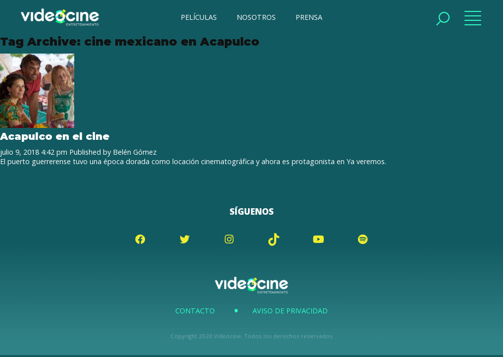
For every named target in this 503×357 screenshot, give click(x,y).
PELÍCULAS (199, 17)
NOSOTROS (256, 17)
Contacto (195, 310)
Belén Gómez (134, 152)
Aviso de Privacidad (290, 310)
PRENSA (309, 17)
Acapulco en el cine (54, 136)
